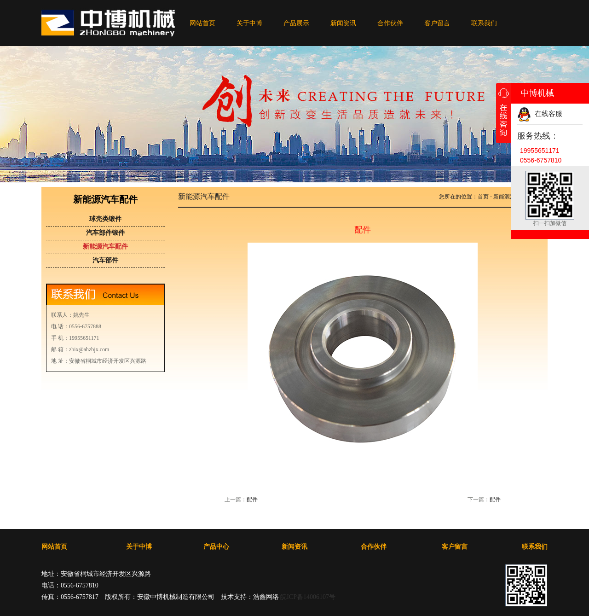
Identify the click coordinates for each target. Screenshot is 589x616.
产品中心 (216, 546)
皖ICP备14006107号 (307, 596)
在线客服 (539, 113)
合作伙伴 (390, 23)
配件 (252, 499)
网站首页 (202, 23)
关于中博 (249, 23)
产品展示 (296, 23)
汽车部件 (105, 260)
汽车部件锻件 (105, 232)
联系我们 (484, 23)
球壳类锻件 (105, 218)
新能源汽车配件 (105, 246)
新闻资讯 (343, 23)
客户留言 (437, 23)
